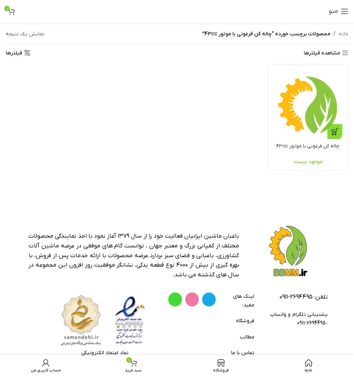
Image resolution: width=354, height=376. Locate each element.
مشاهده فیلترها (322, 53)
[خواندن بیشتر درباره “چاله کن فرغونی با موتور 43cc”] (334, 130)
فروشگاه (245, 320)
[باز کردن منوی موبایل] (338, 11)
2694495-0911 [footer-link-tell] (296, 297)
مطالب (247, 337)
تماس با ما (242, 352)
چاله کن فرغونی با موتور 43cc (308, 145)
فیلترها (14, 53)
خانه (343, 34)
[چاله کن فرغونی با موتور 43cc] (308, 104)
